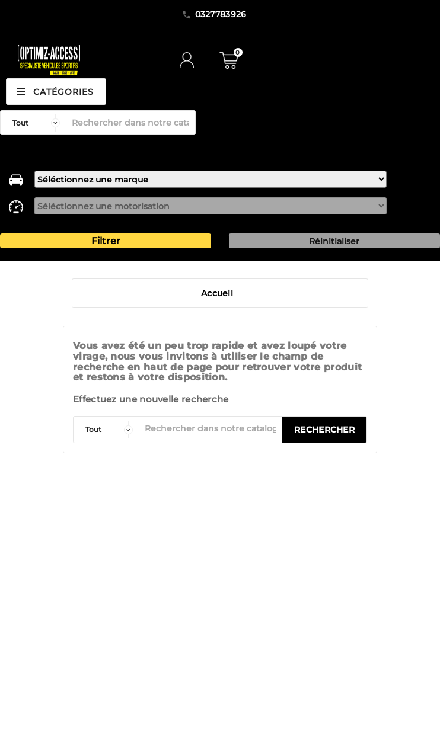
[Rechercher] (130, 122)
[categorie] (106, 430)
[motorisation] (210, 205)
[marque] (210, 179)
